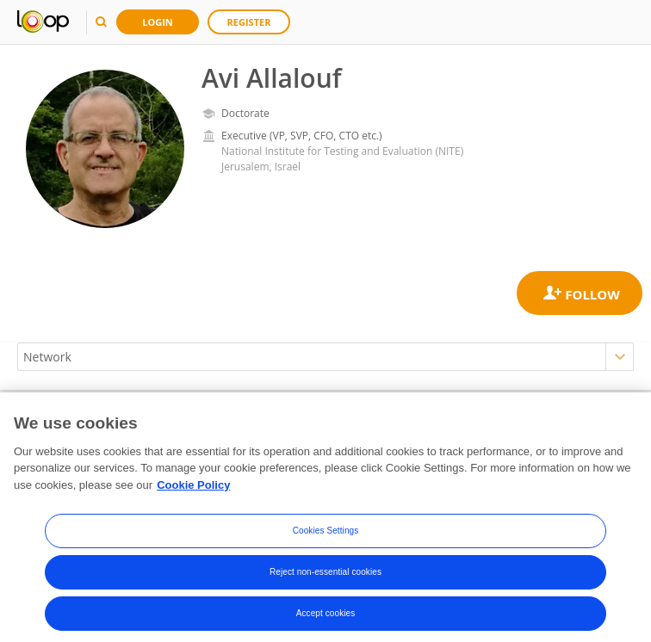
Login (157, 21)
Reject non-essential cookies (325, 588)
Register (249, 21)
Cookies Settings (326, 547)
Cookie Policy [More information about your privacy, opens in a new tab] (193, 500)
